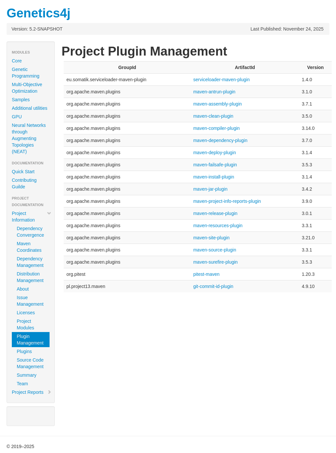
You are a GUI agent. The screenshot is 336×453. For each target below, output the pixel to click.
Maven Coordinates (29, 247)
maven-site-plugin (211, 237)
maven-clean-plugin (213, 116)
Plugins (24, 351)
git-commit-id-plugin (213, 286)
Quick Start (23, 171)
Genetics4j (39, 13)
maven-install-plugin (213, 176)
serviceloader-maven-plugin (221, 79)
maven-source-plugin (214, 249)
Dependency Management (30, 262)
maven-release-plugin (215, 213)
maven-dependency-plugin (220, 140)
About (23, 289)
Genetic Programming (25, 73)
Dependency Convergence (30, 232)
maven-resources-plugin (217, 225)
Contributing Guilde (24, 183)
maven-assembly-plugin (217, 104)
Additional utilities (29, 108)
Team (22, 383)
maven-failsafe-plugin (215, 164)
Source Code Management (30, 363)
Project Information (32, 217)
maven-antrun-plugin (214, 91)
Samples (21, 99)
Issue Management (30, 301)
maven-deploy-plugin (214, 152)
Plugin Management (30, 340)
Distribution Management (30, 277)
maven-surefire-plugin (215, 262)
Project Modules (25, 324)
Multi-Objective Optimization (27, 88)
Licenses (26, 312)
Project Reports (32, 392)
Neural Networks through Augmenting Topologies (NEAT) (29, 138)
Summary (26, 375)
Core (17, 60)
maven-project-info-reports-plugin (227, 201)
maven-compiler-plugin (216, 128)
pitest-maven (206, 274)
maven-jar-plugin (210, 189)
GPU (17, 116)
